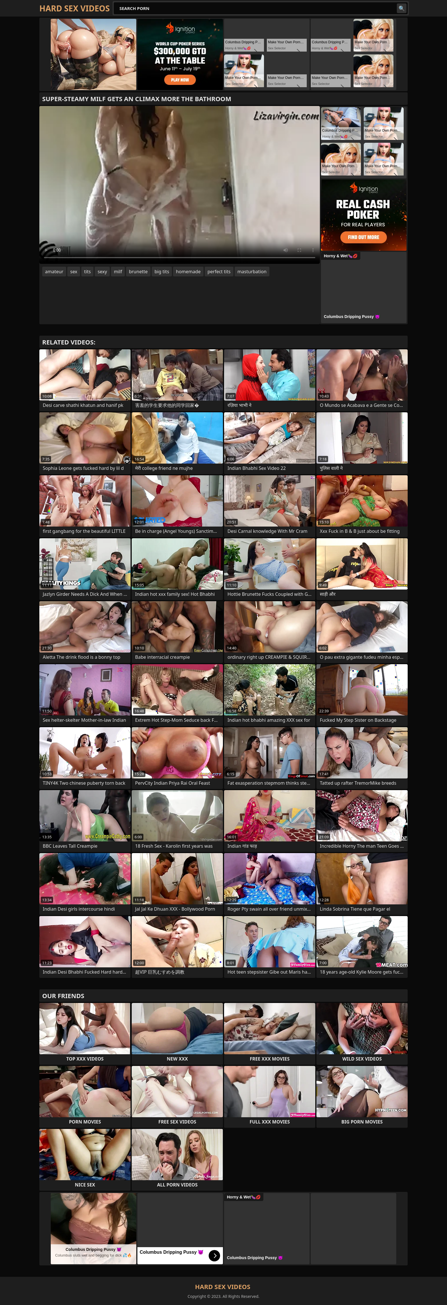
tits (87, 271)
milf (118, 271)
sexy (102, 271)
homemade (188, 271)
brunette (138, 271)
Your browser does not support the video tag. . (179, 185)
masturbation (252, 271)
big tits (162, 271)
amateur (54, 271)
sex (73, 271)
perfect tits (219, 271)
